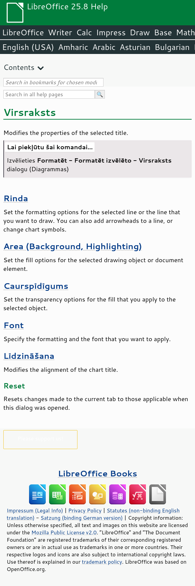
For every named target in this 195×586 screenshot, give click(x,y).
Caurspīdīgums (35, 286)
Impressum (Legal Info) (35, 510)
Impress (111, 32)
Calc (84, 32)
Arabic (104, 47)
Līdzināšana (28, 355)
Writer (60, 32)
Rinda (15, 198)
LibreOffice (23, 32)
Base (163, 32)
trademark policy (102, 561)
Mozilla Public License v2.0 (64, 532)
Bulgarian (172, 47)
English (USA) (28, 47)
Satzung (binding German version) (81, 517)
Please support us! (40, 438)
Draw (140, 32)
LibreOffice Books (97, 473)
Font (13, 325)
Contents (18, 67)
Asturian (135, 47)
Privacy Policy (85, 510)
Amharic (73, 47)
